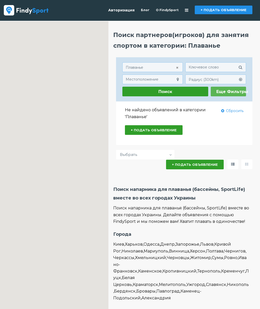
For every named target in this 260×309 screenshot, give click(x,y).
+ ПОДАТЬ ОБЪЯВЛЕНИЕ (224, 10)
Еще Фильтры (231, 91)
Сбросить (232, 110)
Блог (145, 10)
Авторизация (121, 10)
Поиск (165, 91)
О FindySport (167, 10)
